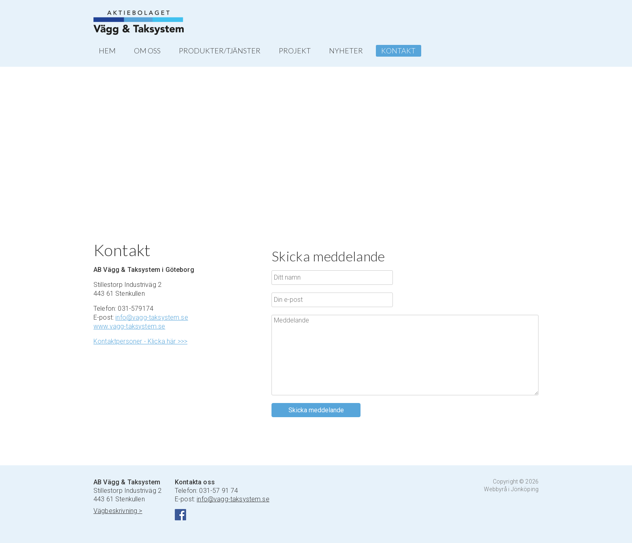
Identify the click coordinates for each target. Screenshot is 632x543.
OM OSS (147, 50)
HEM (107, 50)
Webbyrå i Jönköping (511, 489)
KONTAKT (398, 50)
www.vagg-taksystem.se (129, 326)
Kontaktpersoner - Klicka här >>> (140, 341)
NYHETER (346, 50)
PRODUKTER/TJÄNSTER (220, 50)
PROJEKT (295, 50)
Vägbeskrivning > (117, 511)
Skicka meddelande (316, 410)
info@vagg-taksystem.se (151, 317)
